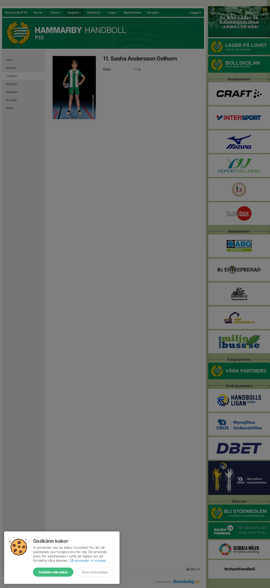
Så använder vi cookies (87, 560)
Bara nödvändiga (94, 572)
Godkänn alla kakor (53, 572)
